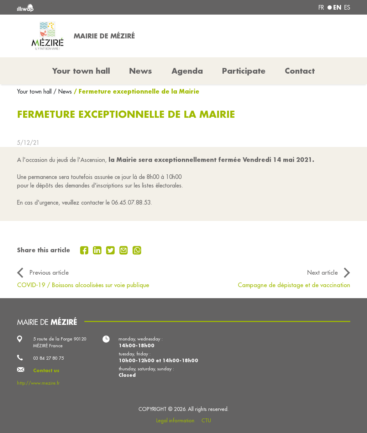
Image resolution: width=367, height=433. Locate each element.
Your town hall (35, 91)
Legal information (175, 420)
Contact (300, 71)
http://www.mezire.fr (38, 383)
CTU (206, 420)
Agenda (187, 71)
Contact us (46, 370)
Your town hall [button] (81, 71)
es (347, 7)
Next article (322, 272)
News (140, 71)
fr (321, 7)
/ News (62, 91)
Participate (244, 71)
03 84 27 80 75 (48, 358)
